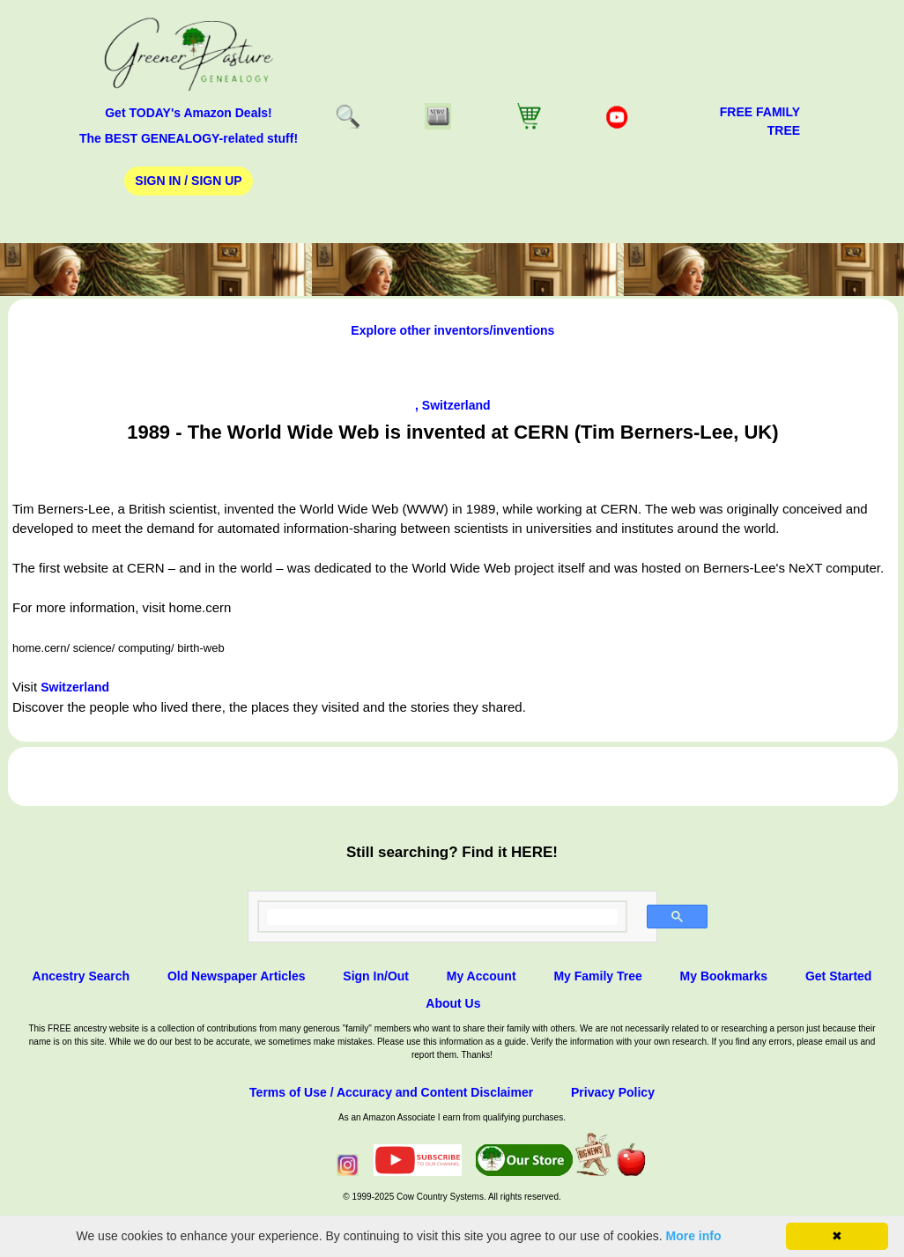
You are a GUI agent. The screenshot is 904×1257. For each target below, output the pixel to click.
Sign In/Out (376, 976)
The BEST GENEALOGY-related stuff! (188, 138)
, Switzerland (453, 405)
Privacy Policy (613, 1092)
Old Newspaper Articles (236, 976)
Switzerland (75, 687)
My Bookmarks (724, 976)
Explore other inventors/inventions (452, 330)
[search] (443, 917)
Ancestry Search (81, 976)
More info (694, 1236)
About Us (453, 1003)
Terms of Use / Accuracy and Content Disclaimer (391, 1092)
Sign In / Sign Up (188, 181)
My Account (481, 976)
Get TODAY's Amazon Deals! (188, 113)
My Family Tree (597, 976)
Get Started (838, 976)
